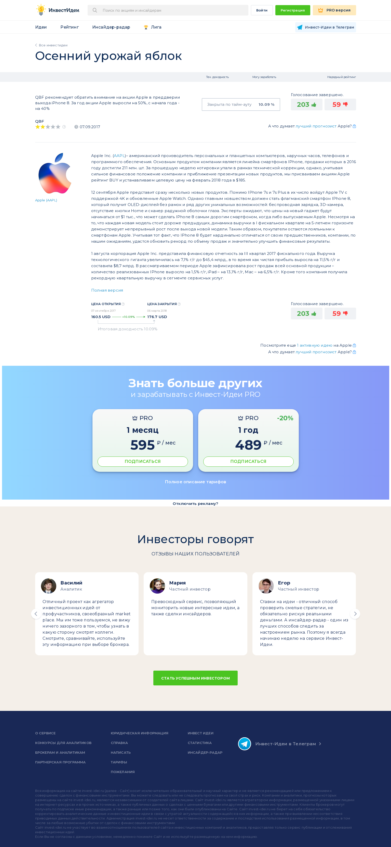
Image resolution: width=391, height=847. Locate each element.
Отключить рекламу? (196, 503)
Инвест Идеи (200, 733)
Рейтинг (69, 27)
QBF (39, 121)
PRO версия (339, 10)
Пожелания (123, 772)
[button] (36, 614)
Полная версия (107, 290)
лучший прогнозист (316, 126)
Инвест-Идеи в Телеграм (277, 744)
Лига (156, 27)
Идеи (41, 27)
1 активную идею (315, 345)
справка (119, 743)
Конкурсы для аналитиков (63, 743)
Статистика (200, 743)
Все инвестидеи (53, 45)
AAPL (119, 155)
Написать (121, 752)
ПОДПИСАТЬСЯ (143, 461)
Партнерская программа (60, 762)
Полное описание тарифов (195, 481)
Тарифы (119, 762)
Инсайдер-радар (111, 27)
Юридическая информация (139, 733)
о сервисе (45, 733)
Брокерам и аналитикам (60, 752)
